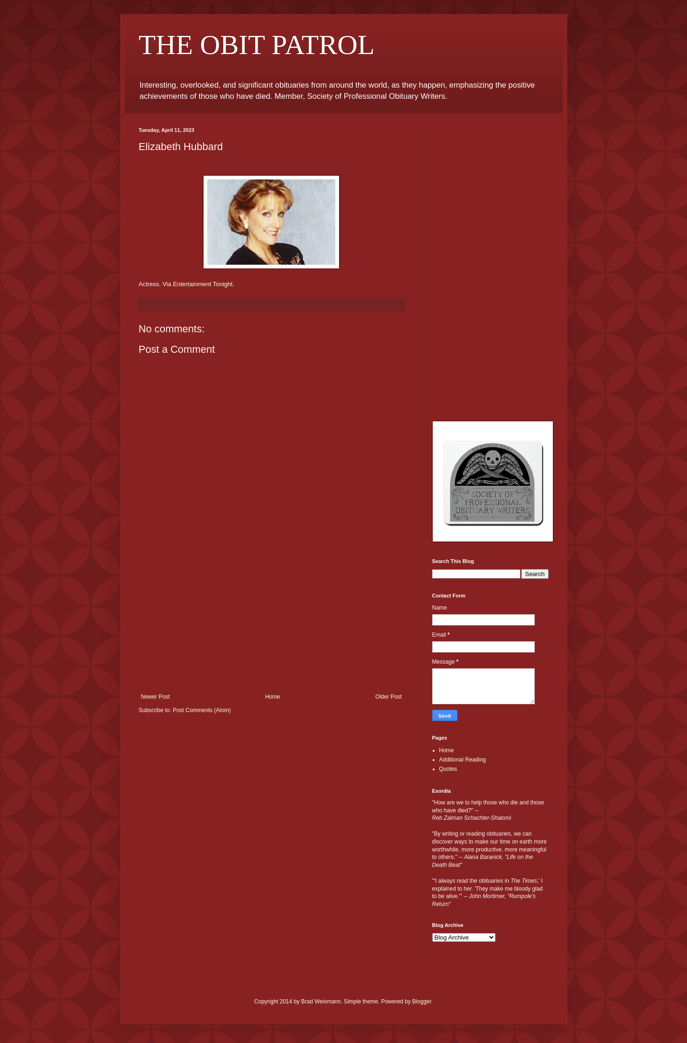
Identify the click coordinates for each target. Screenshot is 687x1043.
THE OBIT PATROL (257, 44)
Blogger (421, 1001)
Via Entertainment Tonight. (198, 284)
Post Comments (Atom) (202, 710)
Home (272, 696)
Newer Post (155, 696)
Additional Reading (462, 759)
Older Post (388, 696)
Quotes (448, 769)
